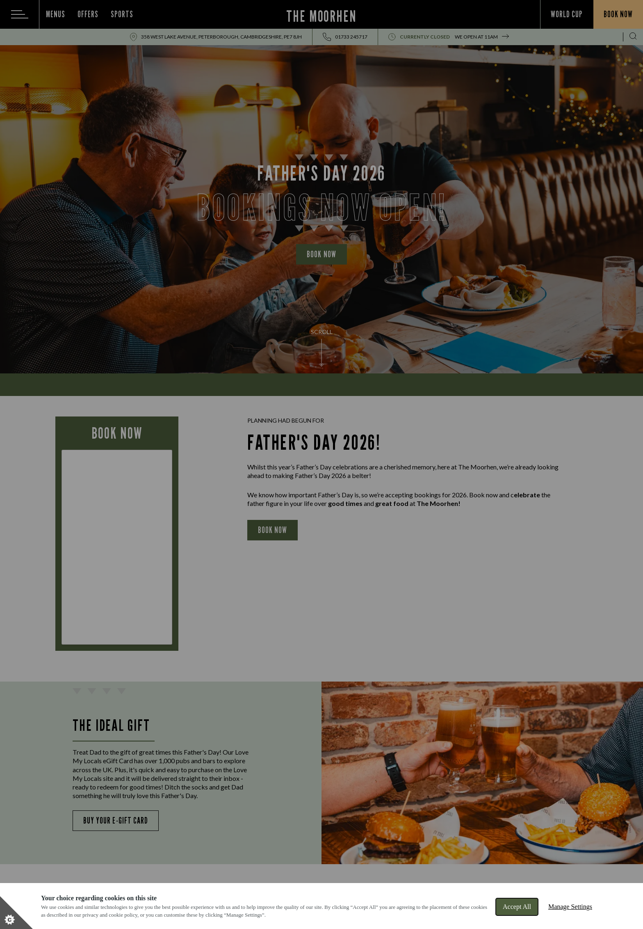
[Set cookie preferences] (16, 912)
